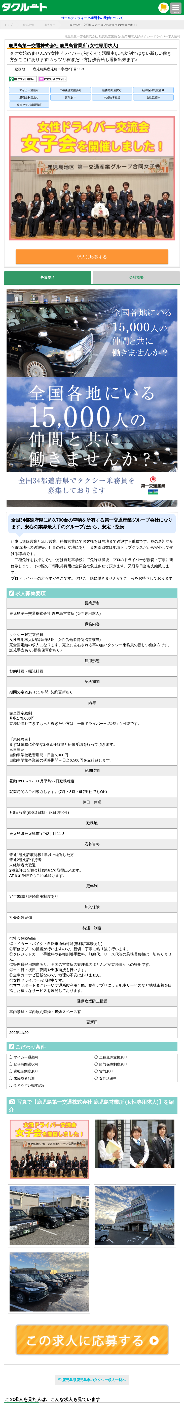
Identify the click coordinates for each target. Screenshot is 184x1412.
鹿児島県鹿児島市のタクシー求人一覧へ (92, 1380)
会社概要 (136, 277)
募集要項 (48, 277)
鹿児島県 (28, 24)
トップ (8, 24)
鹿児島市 (49, 24)
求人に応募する (92, 257)
